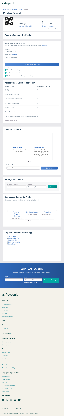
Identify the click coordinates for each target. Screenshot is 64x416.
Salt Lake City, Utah (13, 238)
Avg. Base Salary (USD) (25, 26)
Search (52, 187)
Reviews (51, 26)
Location (29, 184)
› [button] (54, 146)
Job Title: (7, 277)
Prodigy (20, 9)
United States (6, 9)
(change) (14, 54)
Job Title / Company (12, 184)
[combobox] (32, 51)
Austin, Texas (12, 236)
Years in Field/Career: (11, 57)
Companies (14, 9)
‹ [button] (9, 146)
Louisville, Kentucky (14, 242)
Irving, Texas (12, 244)
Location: (7, 49)
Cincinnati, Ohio (12, 240)
